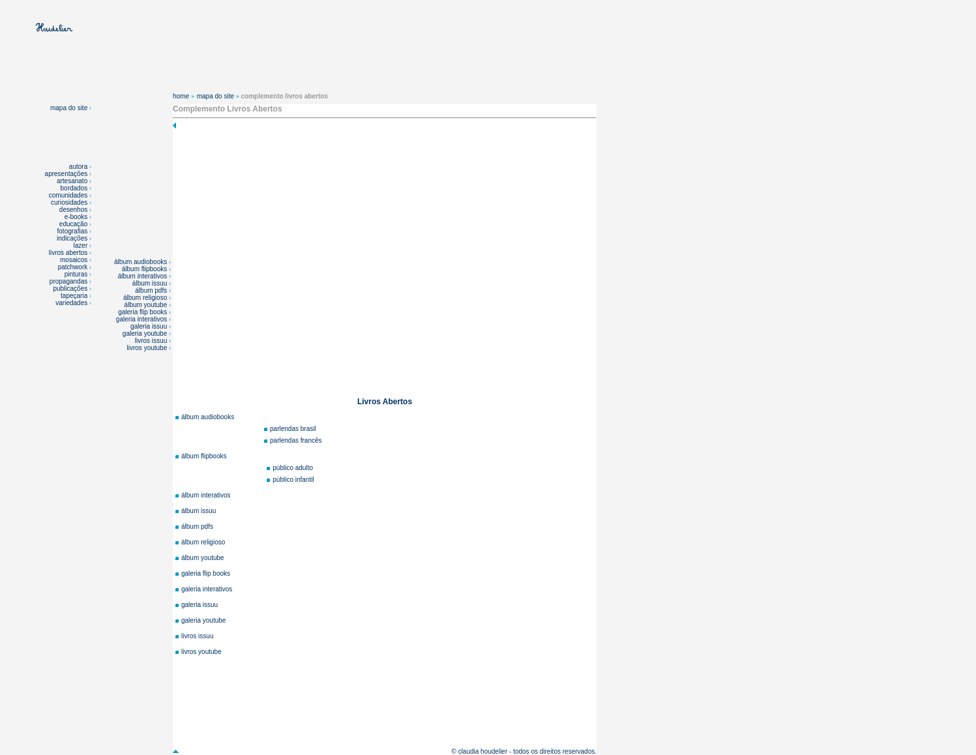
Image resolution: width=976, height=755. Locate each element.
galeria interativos (142, 319)
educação (73, 224)
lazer (81, 245)
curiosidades (69, 202)
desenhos (73, 209)
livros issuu (152, 340)
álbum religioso (146, 297)
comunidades (68, 195)
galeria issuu (149, 326)
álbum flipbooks (145, 269)
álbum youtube (147, 304)
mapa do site (70, 107)
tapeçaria (74, 295)
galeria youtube (146, 333)
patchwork (73, 267)
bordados (74, 188)
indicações (72, 238)
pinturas (77, 274)
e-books (76, 216)
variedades (72, 302)
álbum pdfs (152, 290)
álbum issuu (150, 283)
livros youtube (148, 347)
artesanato (72, 181)
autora (78, 166)
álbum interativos (143, 276)
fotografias (72, 231)
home (181, 96)
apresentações (66, 173)
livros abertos (68, 252)
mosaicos (74, 259)
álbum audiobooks (141, 261)
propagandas (68, 281)
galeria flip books (143, 312)
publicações (71, 288)
